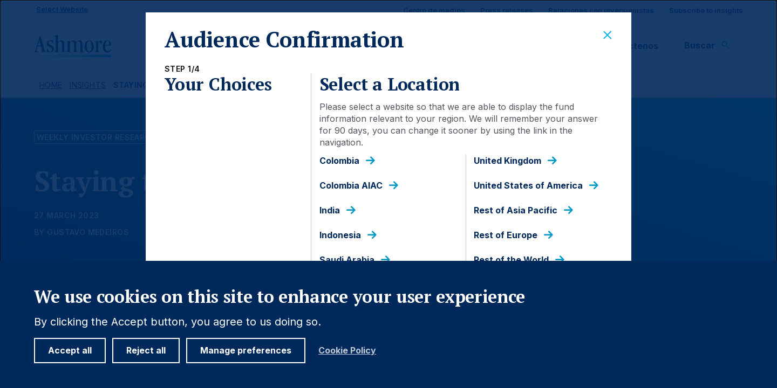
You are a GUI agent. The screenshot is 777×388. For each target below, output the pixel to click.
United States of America (528, 186)
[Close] (607, 36)
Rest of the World (511, 260)
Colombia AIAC (351, 186)
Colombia (339, 161)
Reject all (146, 350)
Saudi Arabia (346, 260)
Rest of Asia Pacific (515, 210)
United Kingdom (507, 161)
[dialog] (388, 194)
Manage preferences (245, 350)
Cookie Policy (347, 350)
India (329, 210)
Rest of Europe (505, 235)
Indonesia (340, 235)
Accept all (70, 350)
